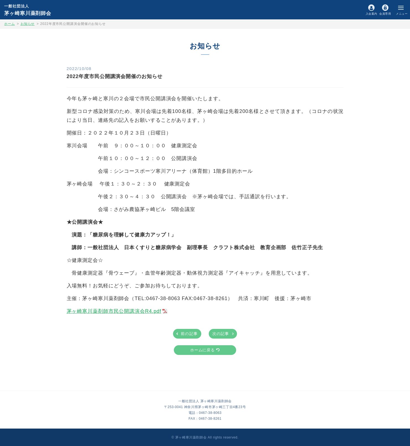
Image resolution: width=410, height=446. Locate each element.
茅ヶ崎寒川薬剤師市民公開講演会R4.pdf (114, 311)
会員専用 (385, 13)
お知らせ (27, 24)
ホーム (9, 24)
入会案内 (371, 13)
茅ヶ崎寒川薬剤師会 (27, 9)
